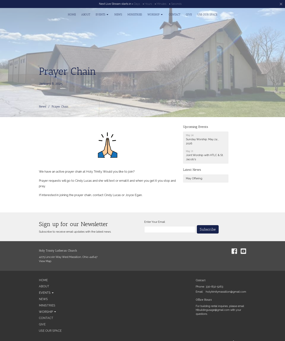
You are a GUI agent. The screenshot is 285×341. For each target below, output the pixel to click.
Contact (174, 14)
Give (189, 14)
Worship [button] (48, 312)
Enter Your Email (154, 222)
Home (72, 14)
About (85, 14)
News (118, 14)
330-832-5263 (214, 286)
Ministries (134, 14)
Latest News (192, 170)
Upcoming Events (195, 127)
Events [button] (46, 293)
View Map (45, 261)
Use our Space (207, 14)
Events (102, 15)
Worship (155, 15)
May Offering (194, 178)
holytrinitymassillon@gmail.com (226, 291)
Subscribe (208, 229)
